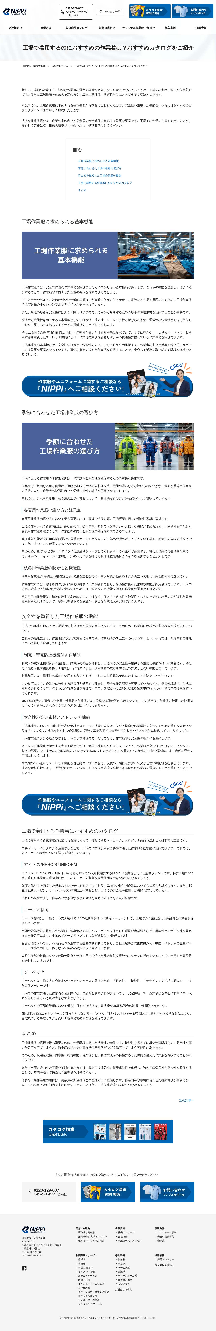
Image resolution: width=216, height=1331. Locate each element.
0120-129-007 (46, 1190)
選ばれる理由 (83, 1228)
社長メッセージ (126, 1232)
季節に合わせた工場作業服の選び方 (99, 168)
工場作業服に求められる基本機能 (98, 161)
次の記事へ (186, 1100)
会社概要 (122, 1236)
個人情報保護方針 (164, 1265)
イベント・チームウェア (91, 1283)
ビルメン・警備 (86, 1271)
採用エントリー (165, 1259)
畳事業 (161, 1240)
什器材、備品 (125, 1279)
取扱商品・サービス (86, 1255)
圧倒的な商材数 (86, 1232)
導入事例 (170, 27)
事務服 (81, 1263)
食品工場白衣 (85, 1267)
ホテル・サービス (87, 1275)
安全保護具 (84, 1287)
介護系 (121, 1271)
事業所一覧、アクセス (130, 1240)
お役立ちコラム (123, 1289)
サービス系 (124, 1267)
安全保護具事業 (165, 1236)
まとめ (82, 190)
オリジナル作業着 (87, 1296)
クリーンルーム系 (127, 1275)
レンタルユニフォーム (90, 1304)
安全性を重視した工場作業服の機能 (99, 175)
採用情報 (200, 27)
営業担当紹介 (107, 27)
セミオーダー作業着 (89, 1300)
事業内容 (45, 27)
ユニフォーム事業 (166, 1232)
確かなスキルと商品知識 (91, 1240)
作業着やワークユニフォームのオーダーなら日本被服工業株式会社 (106, 1318)
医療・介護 (84, 1279)
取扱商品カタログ (76, 27)
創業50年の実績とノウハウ (92, 1236)
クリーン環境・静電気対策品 (93, 1292)
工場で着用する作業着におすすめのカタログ (105, 182)
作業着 (81, 1259)
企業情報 (120, 1228)
